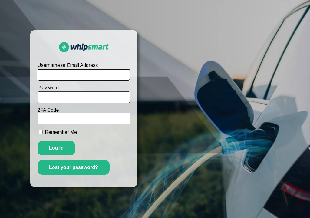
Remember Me (61, 132)
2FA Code (84, 116)
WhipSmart (84, 47)
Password (48, 87)
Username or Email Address (68, 65)
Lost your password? (73, 167)
